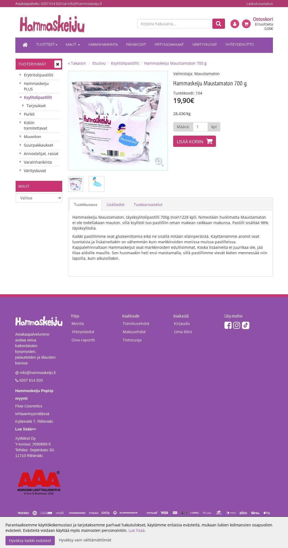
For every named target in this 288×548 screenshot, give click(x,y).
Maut (73, 45)
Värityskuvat (204, 45)
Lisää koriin (190, 142)
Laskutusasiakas (259, 3)
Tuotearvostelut (148, 204)
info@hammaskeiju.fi (84, 3)
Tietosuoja (132, 339)
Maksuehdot (134, 331)
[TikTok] (245, 325)
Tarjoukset (36, 105)
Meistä (78, 323)
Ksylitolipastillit (38, 97)
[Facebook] (228, 325)
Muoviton (32, 136)
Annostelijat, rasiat (41, 153)
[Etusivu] (25, 45)
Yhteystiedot (83, 331)
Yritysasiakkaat (169, 45)
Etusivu (99, 63)
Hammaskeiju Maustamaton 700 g (175, 63)
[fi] (118, 24)
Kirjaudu (182, 323)
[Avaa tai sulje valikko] (57, 64)
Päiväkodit (136, 45)
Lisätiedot (115, 204)
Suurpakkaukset (38, 145)
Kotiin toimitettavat (35, 125)
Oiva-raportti (83, 339)
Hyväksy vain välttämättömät (85, 540)
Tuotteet (47, 45)
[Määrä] (200, 127)
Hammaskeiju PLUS (36, 86)
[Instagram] (236, 325)
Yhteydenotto (239, 45)
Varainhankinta (103, 45)
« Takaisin (77, 63)
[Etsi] (218, 24)
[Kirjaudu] (234, 23)
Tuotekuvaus (85, 204)
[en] (128, 24)
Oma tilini (183, 331)
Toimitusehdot (136, 323)
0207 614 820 (51, 3)
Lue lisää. (137, 530)
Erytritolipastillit (38, 75)
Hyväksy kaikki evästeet (30, 540)
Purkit (29, 114)
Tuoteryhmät (32, 64)
